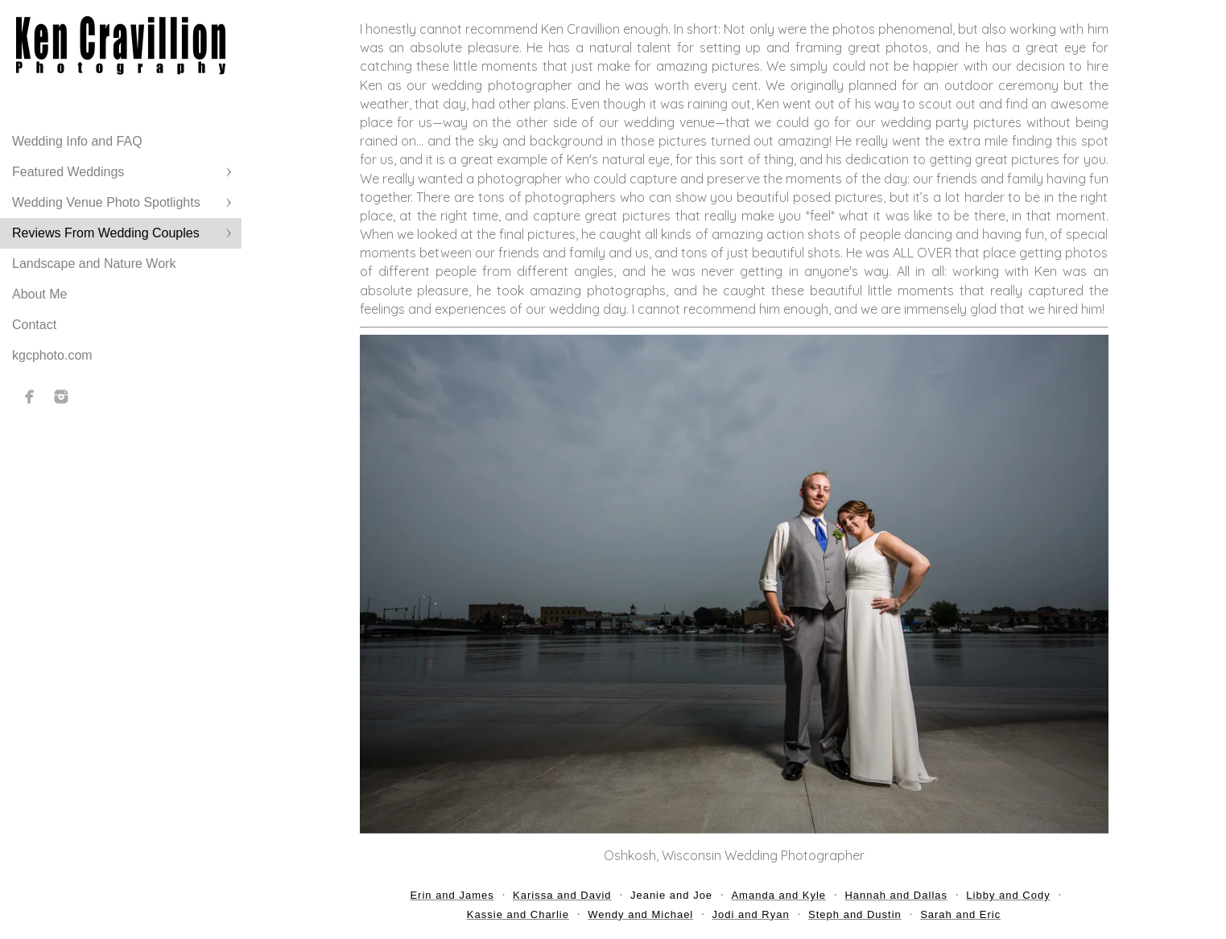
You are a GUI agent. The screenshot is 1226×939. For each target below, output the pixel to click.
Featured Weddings (68, 172)
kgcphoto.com (52, 355)
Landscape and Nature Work (93, 263)
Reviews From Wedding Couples (106, 233)
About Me (39, 294)
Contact (34, 325)
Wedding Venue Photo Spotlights (106, 202)
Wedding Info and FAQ (77, 141)
